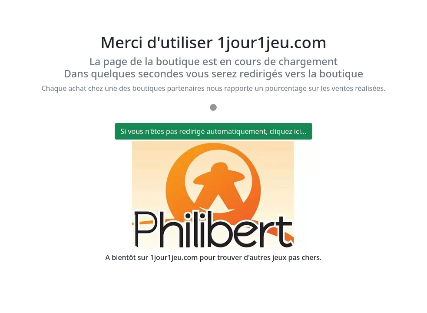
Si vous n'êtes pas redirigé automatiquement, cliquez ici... (213, 131)
